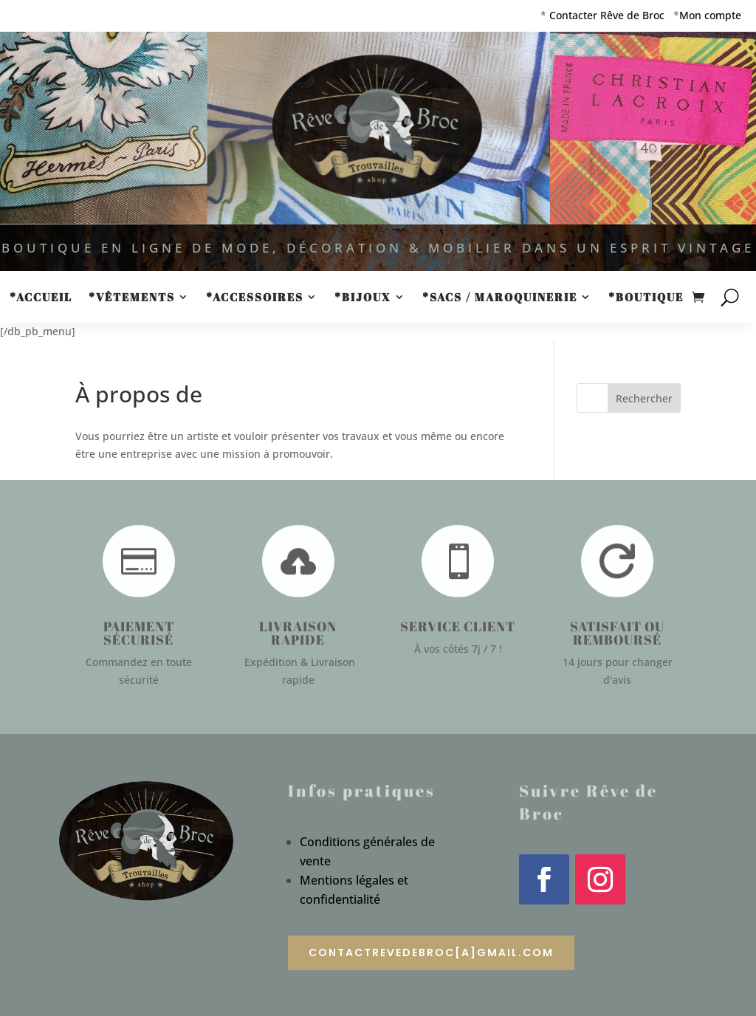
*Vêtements (132, 298)
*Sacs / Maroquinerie (499, 298)
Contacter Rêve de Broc (606, 15)
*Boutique (646, 298)
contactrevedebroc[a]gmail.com (431, 952)
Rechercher (644, 398)
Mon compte (710, 15)
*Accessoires (254, 298)
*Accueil (41, 298)
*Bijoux (362, 298)
